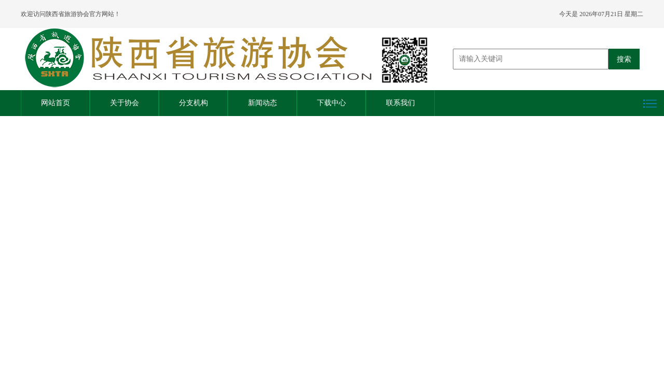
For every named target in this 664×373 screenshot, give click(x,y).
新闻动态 (262, 103)
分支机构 (193, 103)
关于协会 (124, 103)
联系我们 (400, 103)
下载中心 (331, 103)
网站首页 (55, 103)
